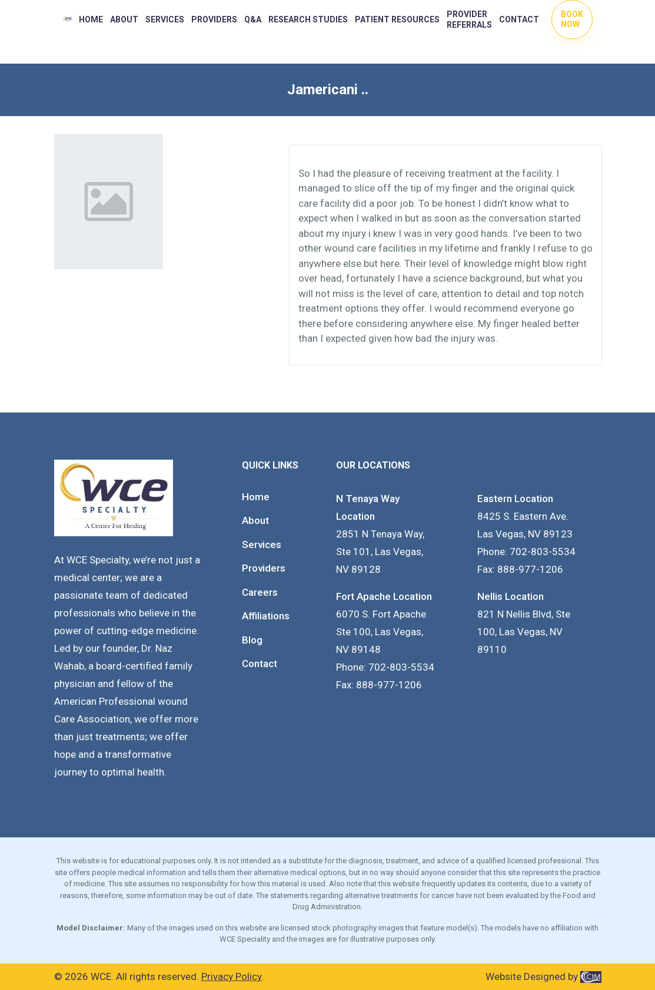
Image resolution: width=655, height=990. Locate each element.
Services (164, 19)
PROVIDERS (214, 19)
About (124, 19)
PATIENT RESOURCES (397, 19)
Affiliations (266, 616)
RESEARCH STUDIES (308, 19)
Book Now (572, 19)
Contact (519, 19)
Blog (252, 640)
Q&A (252, 19)
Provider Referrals (469, 19)
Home (91, 19)
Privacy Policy (231, 976)
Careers (260, 592)
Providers (263, 568)
